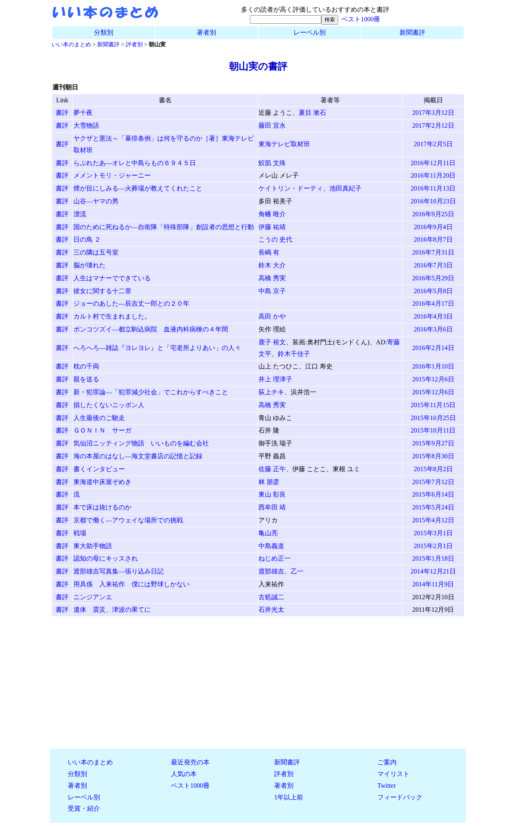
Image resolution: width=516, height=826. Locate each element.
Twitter (386, 785)
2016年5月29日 (433, 278)
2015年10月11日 (433, 430)
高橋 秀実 (272, 278)
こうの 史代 (275, 239)
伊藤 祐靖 (272, 227)
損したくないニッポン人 (108, 405)
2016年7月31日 (433, 252)
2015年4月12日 (433, 520)
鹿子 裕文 (272, 342)
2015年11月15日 (433, 405)
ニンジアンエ (92, 597)
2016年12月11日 (433, 162)
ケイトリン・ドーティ (290, 188)
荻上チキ (271, 392)
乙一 (297, 571)
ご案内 (387, 762)
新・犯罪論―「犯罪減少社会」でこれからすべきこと (150, 392)
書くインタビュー (99, 469)
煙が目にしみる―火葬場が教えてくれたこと (137, 188)
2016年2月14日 (433, 347)
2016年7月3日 (433, 265)
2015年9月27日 (433, 443)
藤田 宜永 (272, 125)
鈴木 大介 (272, 265)
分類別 (103, 32)
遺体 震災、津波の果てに (112, 609)
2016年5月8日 (433, 291)
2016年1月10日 (433, 366)
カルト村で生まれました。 (112, 316)
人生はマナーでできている (112, 278)
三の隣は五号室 (96, 252)
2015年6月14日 (433, 494)
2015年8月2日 (433, 469)
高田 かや (272, 316)
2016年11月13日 (433, 188)
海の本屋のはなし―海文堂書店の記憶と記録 (137, 456)
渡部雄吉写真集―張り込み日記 (118, 571)
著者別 (206, 32)
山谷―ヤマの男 (96, 201)
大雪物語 (86, 125)
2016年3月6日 (433, 329)
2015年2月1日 (433, 545)
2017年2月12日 (433, 125)
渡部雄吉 (271, 571)
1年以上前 (288, 797)
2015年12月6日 (433, 379)
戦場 (79, 533)
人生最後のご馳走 (99, 417)
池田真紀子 (345, 188)
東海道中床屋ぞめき (102, 481)
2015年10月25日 (433, 417)
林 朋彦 (268, 481)
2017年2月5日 (433, 144)
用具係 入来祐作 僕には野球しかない (131, 584)
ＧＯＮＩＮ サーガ (102, 430)
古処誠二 (271, 597)
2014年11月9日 (433, 584)
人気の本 (184, 773)
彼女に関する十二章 (102, 291)
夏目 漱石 (312, 112)
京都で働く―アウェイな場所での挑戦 (128, 520)
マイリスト (393, 773)
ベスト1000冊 (360, 19)
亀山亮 (268, 533)
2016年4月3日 (433, 316)
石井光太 (271, 609)
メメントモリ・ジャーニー (112, 175)
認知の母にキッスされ (105, 558)
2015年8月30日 (433, 456)
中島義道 (271, 545)
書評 (62, 112)
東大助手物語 (92, 545)
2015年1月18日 (433, 558)
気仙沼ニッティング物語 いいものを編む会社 (141, 443)
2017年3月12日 (433, 112)
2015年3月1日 (433, 533)
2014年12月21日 (433, 571)
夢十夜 (83, 112)
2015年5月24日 (433, 507)
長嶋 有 (268, 252)
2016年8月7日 (433, 239)
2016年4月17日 (433, 303)
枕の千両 (86, 366)
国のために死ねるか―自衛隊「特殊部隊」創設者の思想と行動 (163, 227)
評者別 (134, 44)
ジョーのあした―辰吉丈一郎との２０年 (131, 303)
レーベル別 (309, 32)
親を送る (86, 379)
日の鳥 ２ (87, 239)
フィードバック (399, 797)
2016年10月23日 (433, 201)
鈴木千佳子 (294, 353)
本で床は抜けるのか (102, 507)
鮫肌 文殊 (272, 162)
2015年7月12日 (433, 481)
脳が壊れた (89, 265)
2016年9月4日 (433, 227)
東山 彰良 (272, 494)
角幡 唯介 (272, 214)
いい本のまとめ (71, 44)
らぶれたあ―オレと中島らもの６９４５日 (134, 162)
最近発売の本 (190, 762)
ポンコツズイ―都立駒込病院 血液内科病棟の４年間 (150, 329)
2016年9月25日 (433, 214)
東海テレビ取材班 (284, 144)
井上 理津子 (275, 379)
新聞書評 (412, 32)
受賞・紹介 (84, 808)
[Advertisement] (258, 685)
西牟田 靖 (272, 507)
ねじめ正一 (274, 558)
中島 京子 (272, 291)
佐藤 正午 (272, 469)
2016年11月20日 (433, 175)
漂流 (79, 214)
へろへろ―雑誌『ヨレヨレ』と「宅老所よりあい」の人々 (157, 347)
